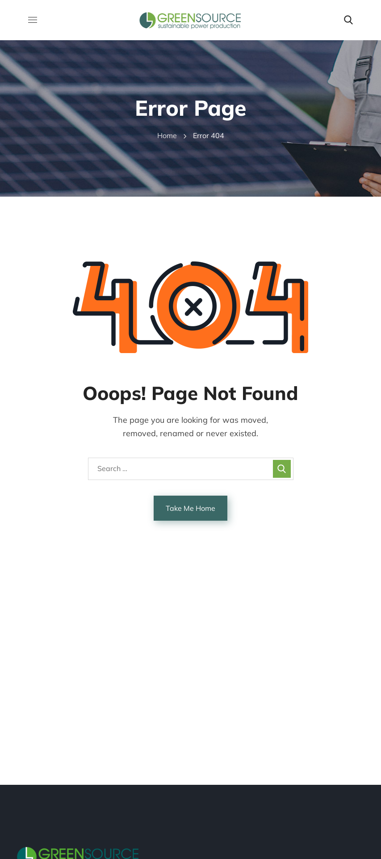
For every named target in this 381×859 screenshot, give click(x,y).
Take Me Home (190, 508)
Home (167, 135)
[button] (348, 20)
